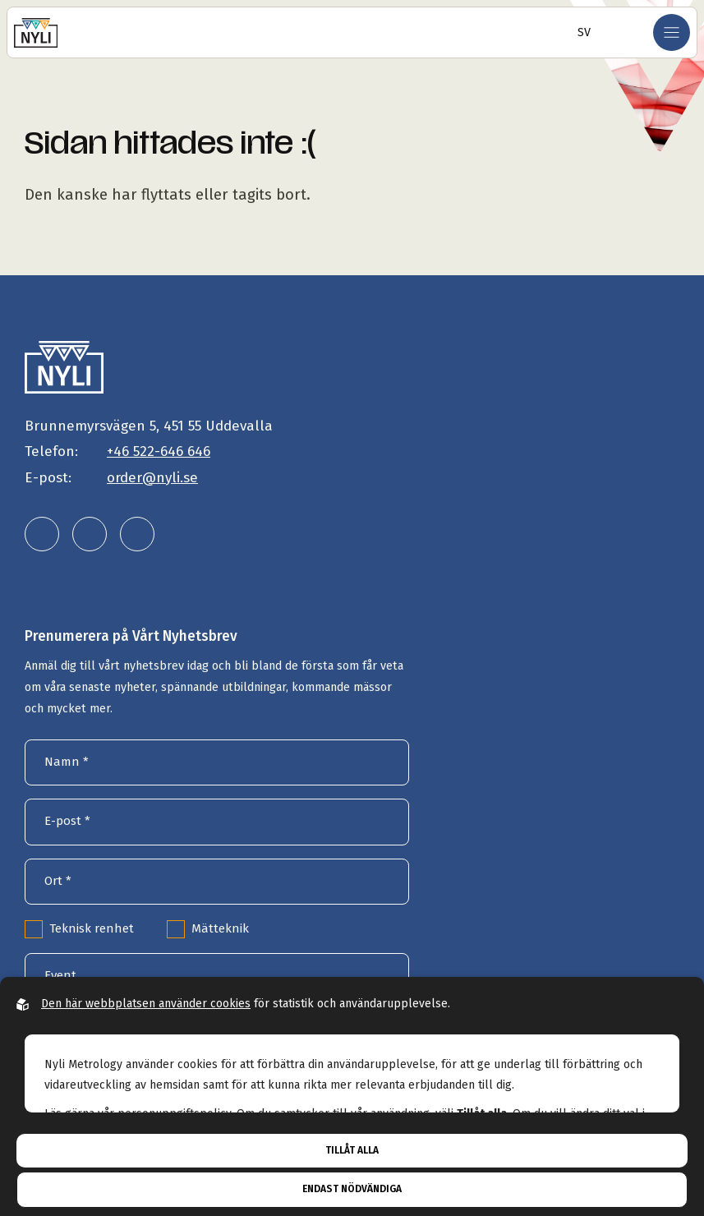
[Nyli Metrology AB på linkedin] (42, 534)
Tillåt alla (352, 1150)
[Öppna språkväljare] (579, 33)
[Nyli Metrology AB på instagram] (89, 534)
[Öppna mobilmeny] (671, 32)
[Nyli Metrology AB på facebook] (137, 534)
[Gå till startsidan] (36, 32)
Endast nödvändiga (352, 1189)
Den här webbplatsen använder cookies (146, 1004)
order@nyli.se (152, 477)
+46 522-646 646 (158, 451)
